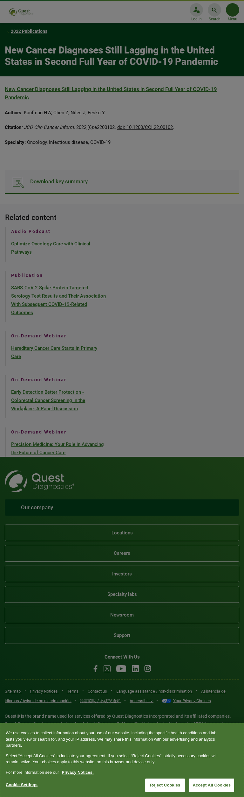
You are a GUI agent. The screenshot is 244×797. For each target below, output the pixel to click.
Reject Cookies (165, 785)
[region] (122, 760)
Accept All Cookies (212, 785)
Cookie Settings (21, 784)
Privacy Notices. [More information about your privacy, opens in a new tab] (77, 772)
